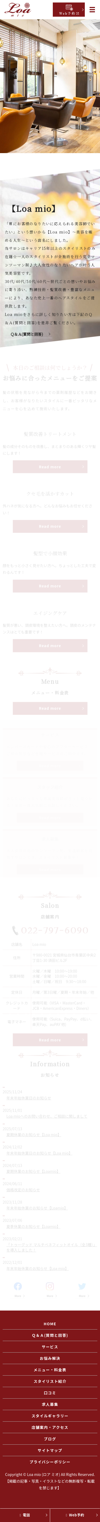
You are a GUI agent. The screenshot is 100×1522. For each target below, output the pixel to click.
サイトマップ (50, 1450)
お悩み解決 (50, 1358)
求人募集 (50, 1404)
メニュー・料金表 (50, 1369)
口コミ (50, 1392)
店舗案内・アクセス (50, 1427)
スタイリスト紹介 (50, 1381)
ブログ (50, 1438)
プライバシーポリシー (50, 1461)
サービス (50, 1346)
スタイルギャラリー (50, 1415)
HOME (50, 1323)
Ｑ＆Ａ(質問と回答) (28, 335)
